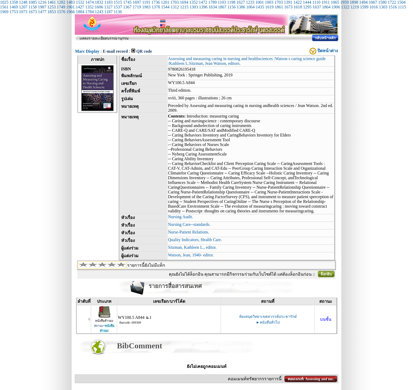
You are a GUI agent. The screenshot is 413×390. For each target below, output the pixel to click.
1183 (108, 2)
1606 (99, 7)
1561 (4, 7)
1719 (136, 7)
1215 (184, 7)
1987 (42, 7)
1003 (269, 2)
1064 (250, 7)
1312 (174, 7)
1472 (203, 2)
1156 (231, 7)
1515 (118, 2)
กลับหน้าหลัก (325, 38)
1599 (364, 7)
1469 (13, 7)
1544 (165, 7)
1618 (298, 7)
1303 (193, 7)
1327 (108, 7)
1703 (174, 2)
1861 (279, 7)
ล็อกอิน (326, 274)
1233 (250, 2)
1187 (108, 11)
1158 (32, 7)
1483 (70, 2)
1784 (89, 11)
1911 (325, 2)
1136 (118, 11)
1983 (146, 7)
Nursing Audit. (180, 216)
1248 (23, 2)
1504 (401, 2)
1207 (23, 7)
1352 (193, 2)
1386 (241, 7)
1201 (165, 2)
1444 (307, 2)
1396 (203, 7)
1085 (32, 2)
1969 (4, 11)
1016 (374, 7)
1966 (70, 11)
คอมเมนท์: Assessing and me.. (311, 379)
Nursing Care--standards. (189, 224)
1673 (288, 7)
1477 (42, 11)
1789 (212, 2)
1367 (127, 7)
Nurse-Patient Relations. (188, 232)
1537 (118, 7)
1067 (373, 2)
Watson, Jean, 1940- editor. (191, 255)
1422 (297, 2)
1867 (222, 7)
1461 (51, 2)
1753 (13, 11)
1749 (61, 7)
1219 (355, 7)
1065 (335, 2)
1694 (184, 2)
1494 (363, 2)
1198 (231, 2)
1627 (241, 2)
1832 (99, 2)
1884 (80, 11)
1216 (42, 2)
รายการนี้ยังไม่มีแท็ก (146, 265)
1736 (155, 2)
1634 (212, 7)
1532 (80, 2)
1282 (61, 2)
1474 (89, 2)
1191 (146, 2)
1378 (155, 7)
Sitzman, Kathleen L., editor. (192, 247)
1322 (345, 7)
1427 (80, 7)
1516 (393, 7)
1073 (23, 11)
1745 (127, 2)
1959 (344, 2)
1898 (354, 2)
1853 (51, 11)
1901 (70, 7)
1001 (259, 2)
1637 (317, 7)
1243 (99, 11)
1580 (382, 2)
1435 (260, 7)
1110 (316, 2)
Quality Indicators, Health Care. (195, 239)
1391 (288, 2)
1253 (51, 7)
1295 (307, 7)
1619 (269, 7)
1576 (61, 11)
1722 (392, 2)
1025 (4, 2)
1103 (222, 2)
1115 (402, 7)
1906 (336, 7)
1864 (326, 7)
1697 (136, 2)
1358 (13, 2)
